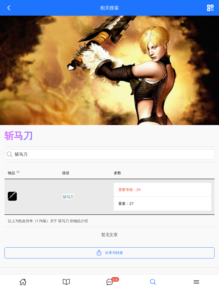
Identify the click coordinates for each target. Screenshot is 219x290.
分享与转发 (109, 253)
